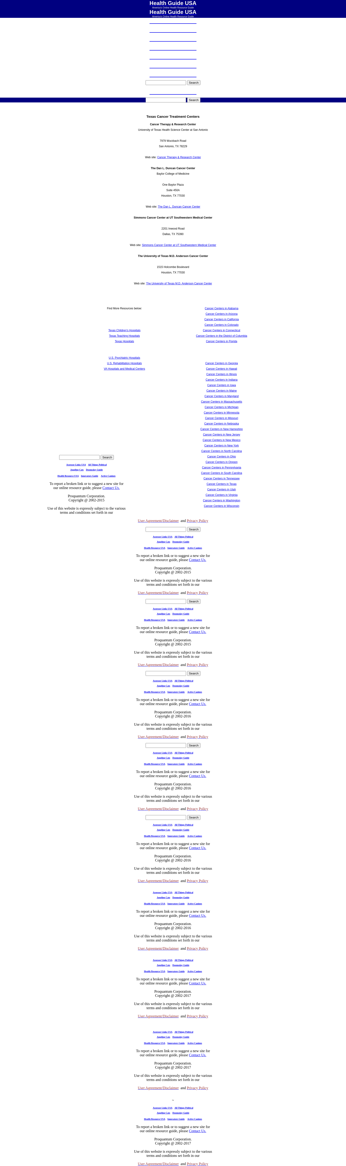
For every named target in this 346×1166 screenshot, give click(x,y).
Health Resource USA (68, 476)
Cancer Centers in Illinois (221, 374)
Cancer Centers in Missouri (221, 418)
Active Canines (108, 476)
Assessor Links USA (76, 464)
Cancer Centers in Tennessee (222, 478)
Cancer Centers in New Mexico (221, 440)
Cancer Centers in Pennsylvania (221, 467)
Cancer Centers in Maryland (222, 396)
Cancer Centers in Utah (221, 489)
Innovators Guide (89, 476)
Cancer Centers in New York (221, 445)
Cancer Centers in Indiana (221, 379)
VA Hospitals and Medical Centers (124, 368)
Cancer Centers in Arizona (221, 314)
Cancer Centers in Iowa (221, 385)
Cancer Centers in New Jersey (221, 434)
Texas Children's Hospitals (124, 330)
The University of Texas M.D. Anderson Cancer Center (179, 283)
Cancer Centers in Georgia (221, 363)
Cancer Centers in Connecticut (221, 330)
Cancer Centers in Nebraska (221, 423)
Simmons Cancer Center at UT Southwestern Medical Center (179, 245)
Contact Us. (111, 488)
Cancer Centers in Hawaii (221, 368)
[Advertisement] (124, 420)
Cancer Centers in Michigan (221, 407)
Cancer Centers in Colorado (222, 324)
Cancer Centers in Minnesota (221, 412)
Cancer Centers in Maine (221, 390)
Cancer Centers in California (221, 319)
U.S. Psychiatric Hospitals (124, 357)
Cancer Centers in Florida (221, 341)
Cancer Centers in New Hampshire (221, 429)
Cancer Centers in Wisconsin (221, 506)
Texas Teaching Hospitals (124, 335)
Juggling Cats (77, 469)
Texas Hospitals (124, 341)
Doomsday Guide (94, 469)
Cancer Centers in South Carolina (221, 473)
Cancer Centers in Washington (221, 500)
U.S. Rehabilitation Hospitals (124, 363)
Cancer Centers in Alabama (221, 308)
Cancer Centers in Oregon (221, 462)
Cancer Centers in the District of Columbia (221, 335)
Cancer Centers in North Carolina (221, 451)
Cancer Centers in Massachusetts (221, 401)
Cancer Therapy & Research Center (179, 157)
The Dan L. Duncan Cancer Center (179, 206)
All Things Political (97, 464)
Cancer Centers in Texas (222, 484)
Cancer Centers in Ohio (221, 456)
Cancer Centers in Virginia (222, 495)
